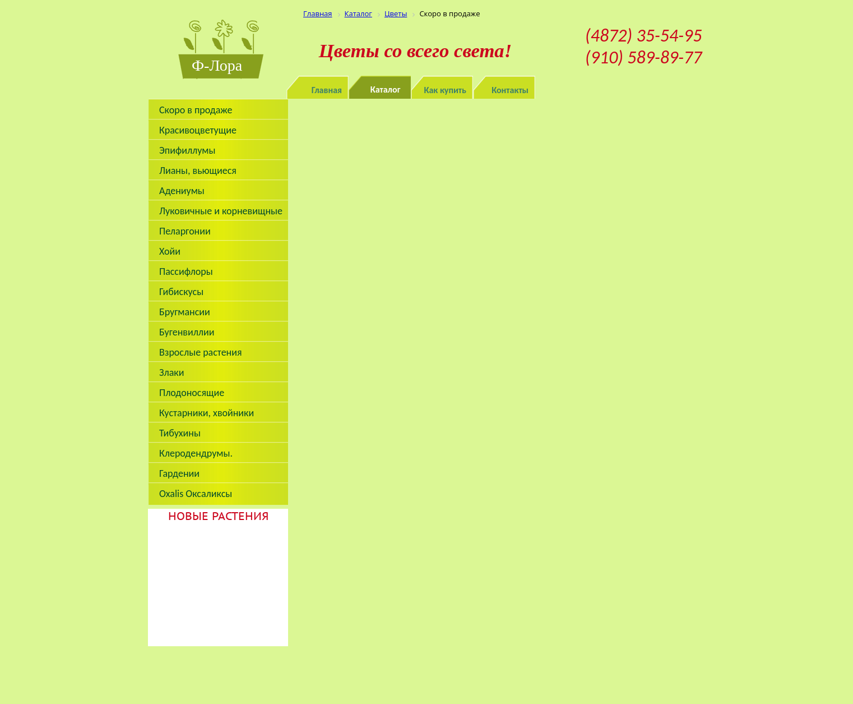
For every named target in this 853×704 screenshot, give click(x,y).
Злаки (171, 372)
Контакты (510, 90)
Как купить (445, 90)
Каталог (385, 89)
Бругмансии (184, 312)
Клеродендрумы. (196, 453)
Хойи (169, 251)
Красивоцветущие (198, 130)
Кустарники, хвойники (206, 413)
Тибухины (180, 433)
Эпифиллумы (187, 150)
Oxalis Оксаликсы (195, 493)
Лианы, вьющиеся (198, 170)
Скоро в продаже (195, 110)
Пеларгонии (185, 231)
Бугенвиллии (187, 332)
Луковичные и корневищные (220, 211)
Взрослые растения (200, 352)
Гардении (179, 473)
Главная (327, 90)
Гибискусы (181, 292)
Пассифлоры (186, 271)
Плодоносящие (191, 392)
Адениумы (182, 191)
